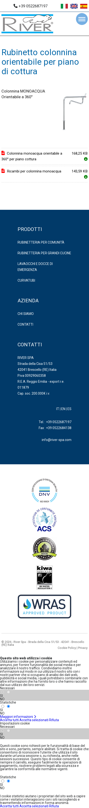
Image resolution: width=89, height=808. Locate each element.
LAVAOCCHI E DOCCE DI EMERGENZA (35, 267)
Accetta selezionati (33, 720)
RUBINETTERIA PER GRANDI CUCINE (44, 253)
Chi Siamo (26, 314)
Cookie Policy (67, 648)
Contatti (25, 324)
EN (63, 409)
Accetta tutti (9, 720)
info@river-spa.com (56, 440)
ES (69, 409)
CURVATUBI (26, 280)
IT (57, 409)
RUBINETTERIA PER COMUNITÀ (41, 242)
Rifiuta (54, 720)
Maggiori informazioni (18, 717)
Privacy (83, 648)
